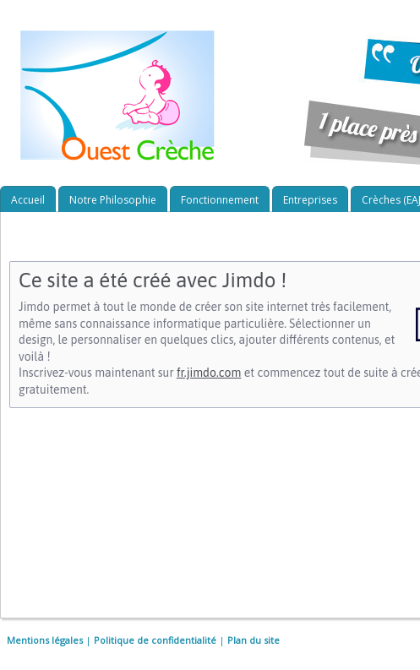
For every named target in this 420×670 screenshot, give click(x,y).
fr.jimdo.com (209, 372)
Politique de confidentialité (155, 640)
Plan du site (253, 640)
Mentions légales (45, 640)
